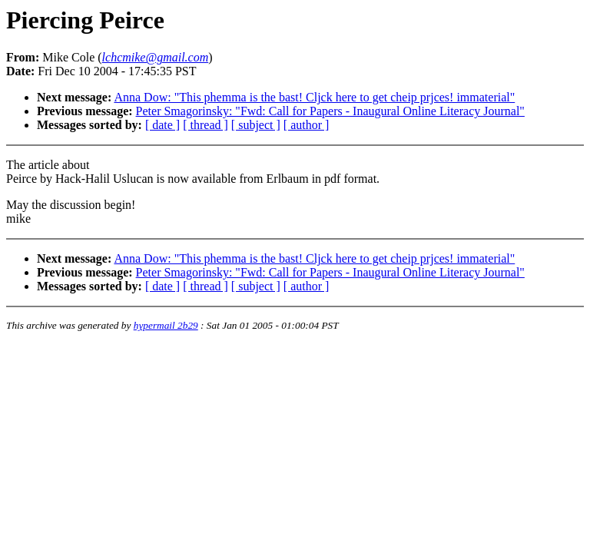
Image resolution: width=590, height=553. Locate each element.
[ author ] (306, 124)
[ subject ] (255, 124)
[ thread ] (205, 124)
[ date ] (162, 124)
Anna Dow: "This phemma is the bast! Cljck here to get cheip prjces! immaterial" (314, 97)
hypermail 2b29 (166, 325)
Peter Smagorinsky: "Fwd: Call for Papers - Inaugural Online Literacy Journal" (330, 111)
